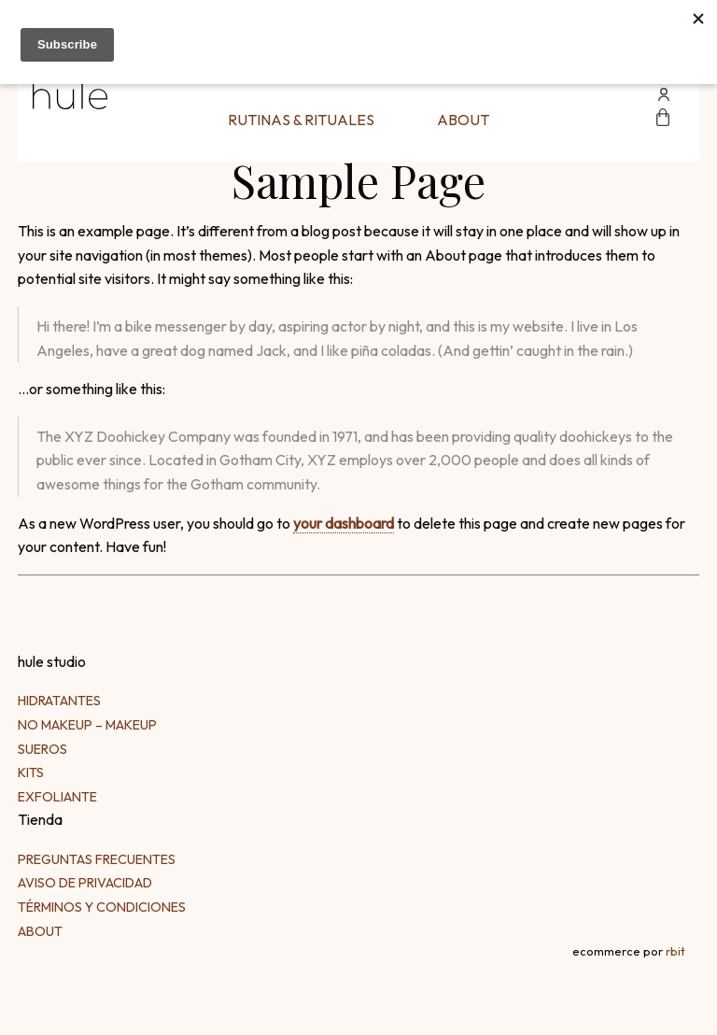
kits (31, 772)
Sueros (42, 749)
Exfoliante (57, 796)
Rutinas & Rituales (301, 119)
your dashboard (343, 523)
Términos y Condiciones (102, 907)
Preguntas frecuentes (97, 859)
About (463, 119)
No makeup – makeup (87, 724)
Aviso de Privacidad (85, 882)
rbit (675, 950)
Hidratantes (59, 700)
